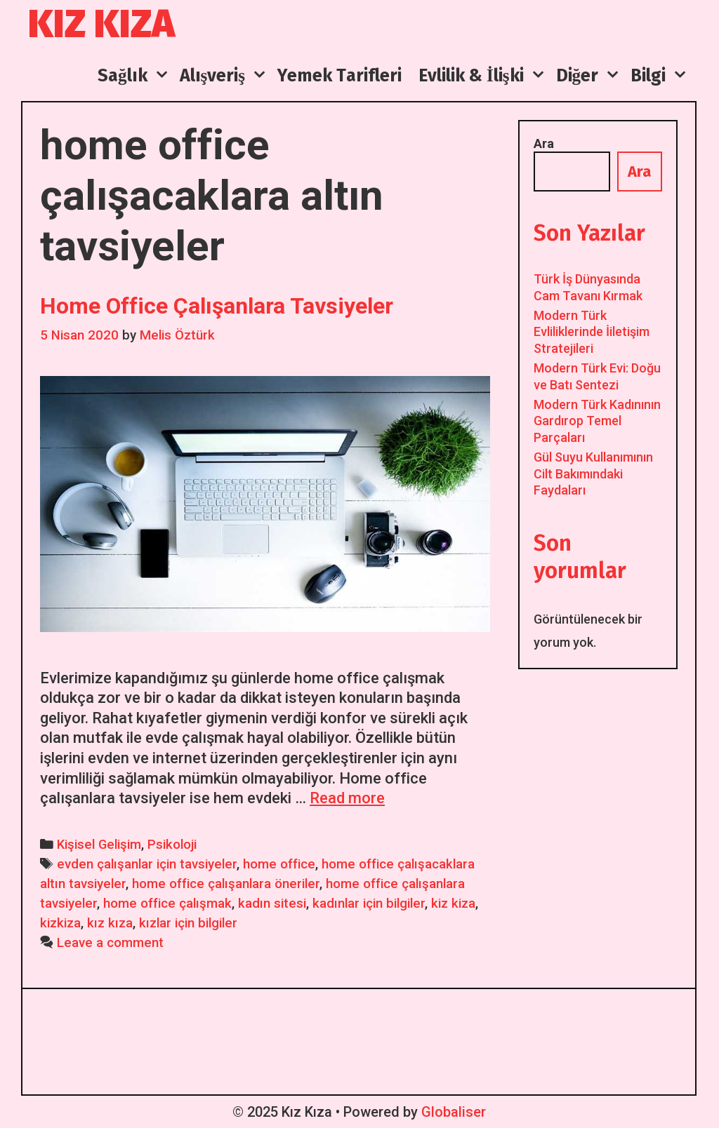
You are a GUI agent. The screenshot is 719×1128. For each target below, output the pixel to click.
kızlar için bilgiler (188, 923)
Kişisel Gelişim (99, 844)
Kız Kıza (101, 24)
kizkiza (60, 923)
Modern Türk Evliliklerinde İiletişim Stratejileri (591, 332)
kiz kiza (453, 903)
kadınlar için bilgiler (368, 903)
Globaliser (453, 1111)
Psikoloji (172, 844)
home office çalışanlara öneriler (225, 884)
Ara (544, 143)
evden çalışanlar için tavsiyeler (147, 864)
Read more (347, 798)
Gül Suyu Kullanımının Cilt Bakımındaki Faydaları (593, 473)
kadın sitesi (272, 903)
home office (279, 864)
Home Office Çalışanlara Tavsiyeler (216, 306)
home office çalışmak (167, 903)
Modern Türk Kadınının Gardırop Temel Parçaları (597, 421)
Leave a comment (110, 943)
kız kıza (110, 923)
